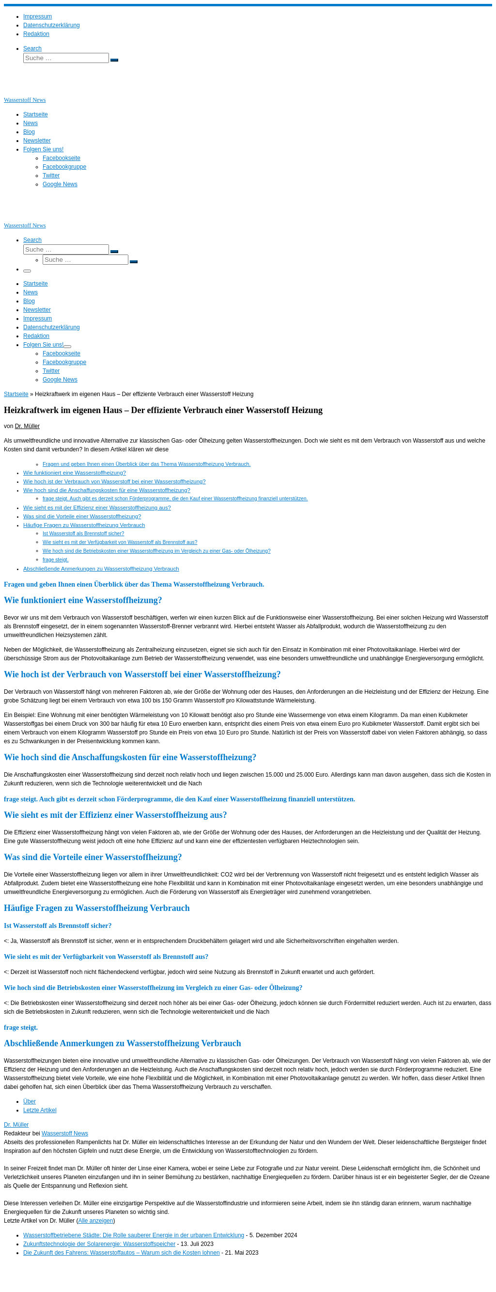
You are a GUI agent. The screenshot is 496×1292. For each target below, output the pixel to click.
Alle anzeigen (95, 1220)
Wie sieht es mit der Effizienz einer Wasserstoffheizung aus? (97, 507)
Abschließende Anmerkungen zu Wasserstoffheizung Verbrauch (101, 569)
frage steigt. (56, 559)
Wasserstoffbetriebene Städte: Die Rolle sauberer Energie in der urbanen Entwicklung (133, 1235)
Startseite (16, 394)
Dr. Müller (27, 426)
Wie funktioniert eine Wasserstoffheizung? (74, 473)
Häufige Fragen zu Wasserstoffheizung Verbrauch (84, 525)
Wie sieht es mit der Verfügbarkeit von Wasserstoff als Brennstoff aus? (120, 542)
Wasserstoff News (65, 1133)
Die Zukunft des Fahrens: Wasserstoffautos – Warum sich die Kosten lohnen (121, 1252)
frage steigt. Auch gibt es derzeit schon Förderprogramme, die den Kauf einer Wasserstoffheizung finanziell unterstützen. (175, 498)
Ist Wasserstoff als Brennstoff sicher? (83, 533)
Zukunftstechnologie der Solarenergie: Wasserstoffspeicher (99, 1244)
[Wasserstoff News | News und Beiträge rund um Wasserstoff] (16, 91)
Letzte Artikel (40, 1110)
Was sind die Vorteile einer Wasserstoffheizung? (82, 516)
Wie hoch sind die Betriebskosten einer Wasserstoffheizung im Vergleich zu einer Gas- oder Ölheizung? (157, 551)
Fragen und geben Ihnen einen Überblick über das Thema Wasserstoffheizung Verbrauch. (147, 464)
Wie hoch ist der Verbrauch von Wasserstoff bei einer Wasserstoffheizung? (114, 481)
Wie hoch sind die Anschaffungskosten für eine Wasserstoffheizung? (106, 490)
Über (29, 1101)
